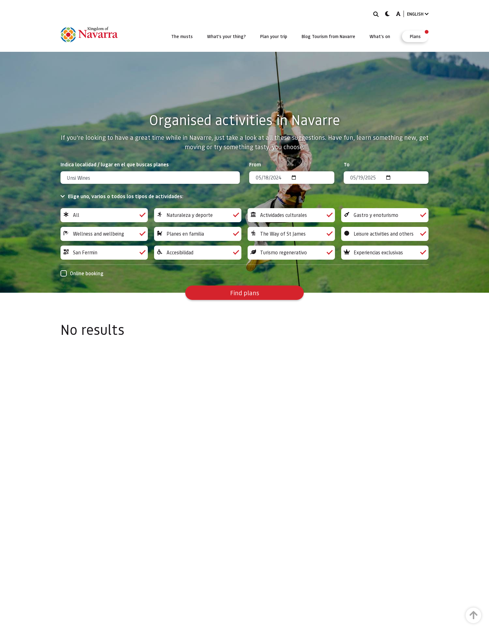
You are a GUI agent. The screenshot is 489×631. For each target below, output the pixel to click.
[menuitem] (182, 36)
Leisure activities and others (384, 234)
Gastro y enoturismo (384, 215)
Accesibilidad (197, 253)
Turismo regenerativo (291, 253)
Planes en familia (197, 234)
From (255, 164)
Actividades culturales (291, 215)
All (104, 215)
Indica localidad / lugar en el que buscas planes (115, 164)
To (347, 164)
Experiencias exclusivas (384, 253)
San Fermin (104, 253)
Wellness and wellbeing (104, 234)
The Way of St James (291, 234)
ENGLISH (417, 14)
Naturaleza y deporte (197, 215)
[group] (104, 215)
